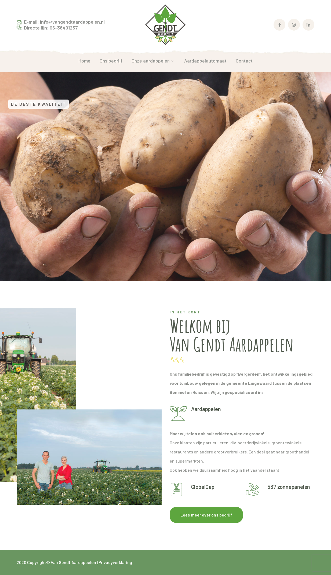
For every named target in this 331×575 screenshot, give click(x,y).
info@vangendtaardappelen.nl (72, 22)
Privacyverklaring (115, 562)
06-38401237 (64, 28)
